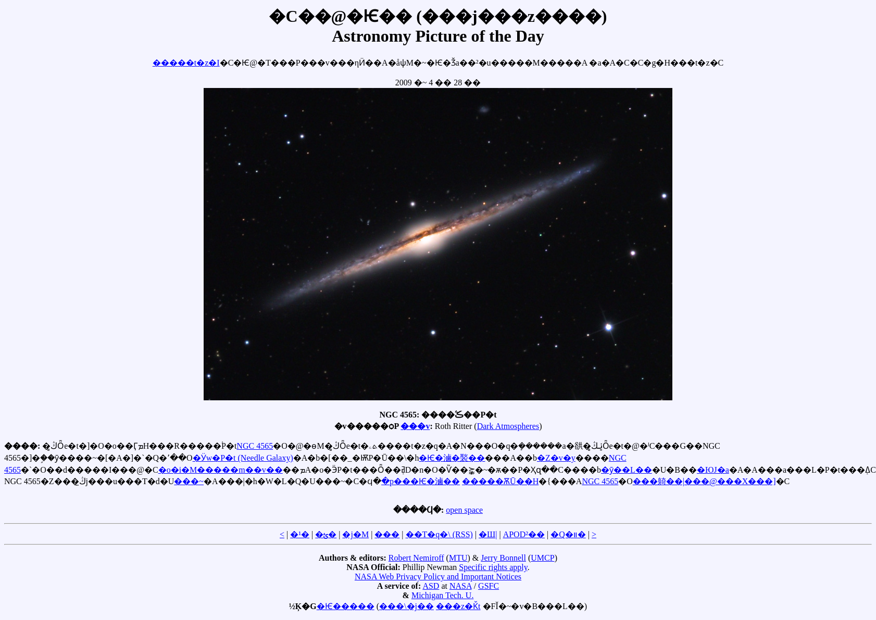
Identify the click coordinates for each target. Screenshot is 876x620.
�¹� (299, 534)
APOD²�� (524, 534)
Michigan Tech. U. (442, 595)
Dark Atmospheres (508, 426)
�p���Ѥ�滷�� (420, 481)
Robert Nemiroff (416, 557)
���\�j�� (406, 606)
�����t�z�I (186, 62)
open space (464, 509)
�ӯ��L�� (626, 469)
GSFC (488, 585)
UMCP (542, 557)
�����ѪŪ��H (500, 481)
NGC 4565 (254, 445)
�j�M (355, 534)
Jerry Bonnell (503, 557)
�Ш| (488, 534)
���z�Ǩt (458, 606)
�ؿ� (325, 534)
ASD (430, 585)
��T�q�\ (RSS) (439, 534)
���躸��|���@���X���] (704, 481)
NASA (460, 585)
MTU (458, 557)
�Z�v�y (556, 457)
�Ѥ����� (345, 606)
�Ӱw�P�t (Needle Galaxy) (243, 457)
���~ (189, 481)
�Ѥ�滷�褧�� (452, 457)
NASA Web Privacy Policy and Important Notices (438, 576)
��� (386, 534)
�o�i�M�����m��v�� (220, 469)
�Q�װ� (568, 534)
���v (415, 426)
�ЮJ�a (713, 469)
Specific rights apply (493, 567)
